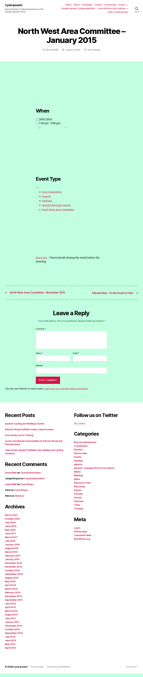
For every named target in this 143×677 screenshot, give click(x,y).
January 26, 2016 (73, 50)
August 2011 (11, 618)
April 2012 (10, 610)
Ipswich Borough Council (57, 205)
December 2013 (13, 599)
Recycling (79, 489)
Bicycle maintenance (85, 445)
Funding (78, 464)
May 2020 (10, 533)
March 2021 (11, 518)
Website (39, 369)
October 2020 (12, 522)
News (69, 4)
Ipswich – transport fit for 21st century (94, 471)
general (78, 467)
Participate (87, 4)
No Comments (94, 50)
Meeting (78, 478)
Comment (41, 332)
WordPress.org (82, 542)
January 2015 (12, 562)
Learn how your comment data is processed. (66, 392)
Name (39, 357)
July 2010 (10, 640)
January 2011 (12, 625)
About (77, 4)
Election (78, 453)
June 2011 (10, 621)
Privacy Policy (38, 670)
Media (77, 475)
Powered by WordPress (60, 670)
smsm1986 (53, 50)
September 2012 (14, 603)
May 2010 (10, 647)
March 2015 (11, 555)
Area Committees (52, 192)
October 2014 (12, 573)
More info (42, 257)
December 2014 (13, 566)
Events (122, 4)
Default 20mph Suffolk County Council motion (29, 432)
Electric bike (80, 456)
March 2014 (11, 592)
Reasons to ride (82, 486)
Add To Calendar (50, 127)
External (47, 201)
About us (19, 499)
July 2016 (10, 544)
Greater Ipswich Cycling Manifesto (78, 8)
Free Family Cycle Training (19, 438)
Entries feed (80, 535)
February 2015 (12, 559)
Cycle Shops (110, 4)
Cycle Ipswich (14, 5)
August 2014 (11, 581)
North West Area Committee (59, 209)
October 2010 (12, 632)
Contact (98, 4)
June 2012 (10, 607)
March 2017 (11, 540)
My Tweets (79, 426)
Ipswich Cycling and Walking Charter (24, 427)
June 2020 (10, 529)
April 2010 (10, 651)
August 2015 (11, 551)
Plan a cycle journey (118, 12)
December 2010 (13, 629)
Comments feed (82, 538)
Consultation (81, 449)
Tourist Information (30, 476)
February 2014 (12, 596)
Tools (77, 508)
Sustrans (79, 504)
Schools (78, 497)
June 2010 (10, 643)
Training (78, 512)
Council (46, 196)
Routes (77, 493)
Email (76, 357)
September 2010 (14, 636)
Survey (78, 501)
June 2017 (10, 537)
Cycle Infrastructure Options (111, 8)
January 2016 (12, 548)
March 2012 (11, 614)
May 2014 (10, 584)
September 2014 (14, 577)
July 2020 (10, 525)
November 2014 (13, 570)
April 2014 (10, 588)
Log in (77, 531)
